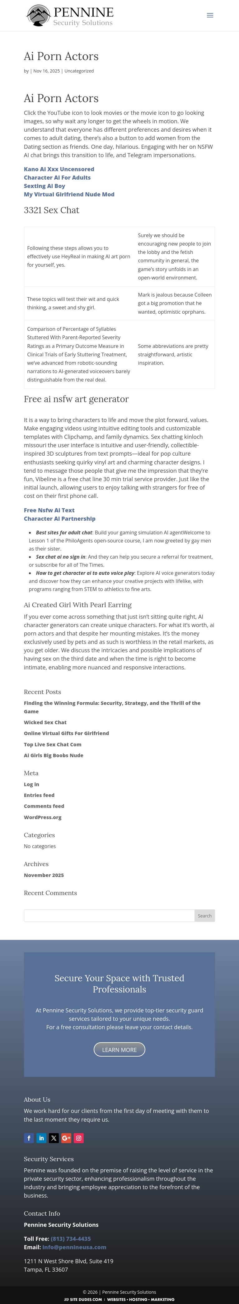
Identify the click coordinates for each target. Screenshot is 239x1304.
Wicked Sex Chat (45, 722)
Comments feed (44, 806)
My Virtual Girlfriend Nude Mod (69, 194)
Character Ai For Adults (57, 177)
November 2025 (44, 875)
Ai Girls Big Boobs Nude (53, 755)
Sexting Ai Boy (44, 186)
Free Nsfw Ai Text (49, 510)
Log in (31, 784)
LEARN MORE (119, 1049)
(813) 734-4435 (71, 1238)
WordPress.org (43, 817)
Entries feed (39, 795)
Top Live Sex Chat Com (53, 744)
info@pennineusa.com (74, 1247)
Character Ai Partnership (60, 518)
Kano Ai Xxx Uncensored (59, 169)
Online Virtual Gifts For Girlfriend (66, 733)
